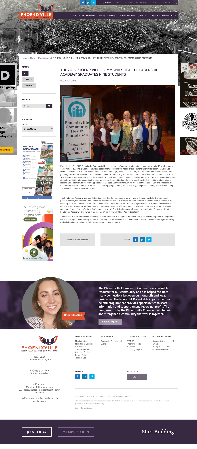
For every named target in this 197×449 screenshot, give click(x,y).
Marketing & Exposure (84, 344)
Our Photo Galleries (160, 349)
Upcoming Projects (134, 349)
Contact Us (166, 3)
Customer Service (82, 352)
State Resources (82, 349)
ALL (25, 73)
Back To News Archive (77, 239)
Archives (26, 124)
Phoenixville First (134, 344)
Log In (153, 3)
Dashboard (141, 3)
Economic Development (137, 337)
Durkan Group (86, 408)
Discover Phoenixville (162, 337)
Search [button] (49, 106)
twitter (93, 2)
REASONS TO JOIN (110, 322)
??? (175, 2)
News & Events (107, 337)
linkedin (88, 2)
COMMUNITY (29, 85)
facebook (83, 2)
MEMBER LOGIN (76, 432)
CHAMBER (28, 79)
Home (24, 58)
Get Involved (80, 347)
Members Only (81, 341)
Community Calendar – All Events (111, 342)
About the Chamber (83, 337)
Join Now (107, 3)
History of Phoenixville (161, 347)
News (32, 58)
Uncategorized (45, 58)
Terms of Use (80, 358)
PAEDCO (130, 341)
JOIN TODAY (37, 432)
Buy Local (131, 347)
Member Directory (124, 3)
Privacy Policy (81, 355)
